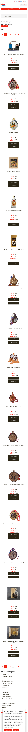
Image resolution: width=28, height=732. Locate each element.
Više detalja (14, 68)
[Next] (18, 34)
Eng (20, 1)
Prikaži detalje (8, 730)
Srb (15, 1)
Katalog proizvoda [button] (14, 9)
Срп (25, 1)
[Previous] (2, 34)
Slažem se (16, 730)
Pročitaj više (4, 25)
